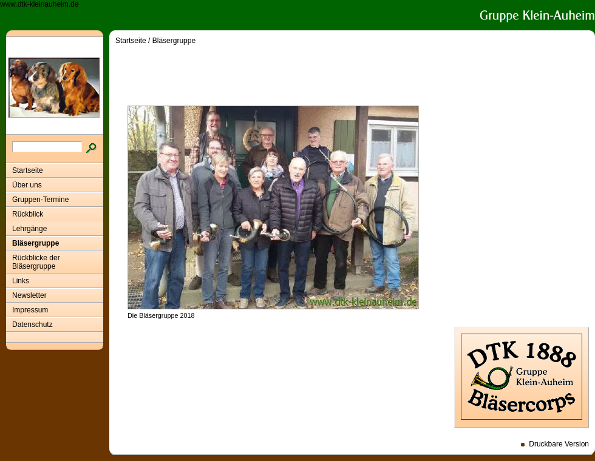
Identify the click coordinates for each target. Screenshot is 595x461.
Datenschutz (32, 324)
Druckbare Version (559, 444)
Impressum (30, 310)
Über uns (27, 185)
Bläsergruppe (35, 243)
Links (20, 281)
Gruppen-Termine (40, 199)
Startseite (27, 170)
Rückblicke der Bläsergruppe (36, 262)
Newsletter (29, 295)
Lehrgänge (29, 228)
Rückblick (27, 214)
